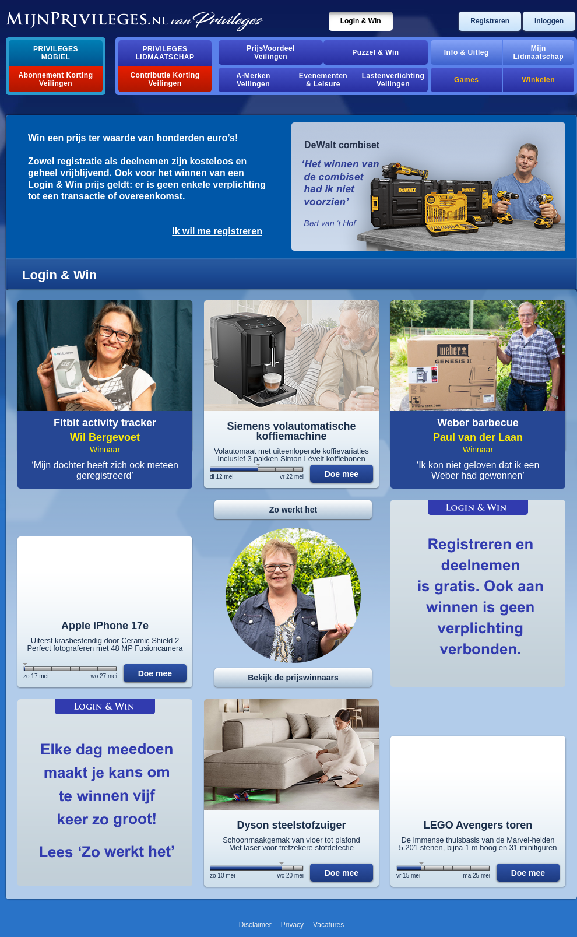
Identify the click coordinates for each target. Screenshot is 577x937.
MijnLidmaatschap (538, 52)
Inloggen (549, 21)
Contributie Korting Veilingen (164, 79)
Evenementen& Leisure (323, 80)
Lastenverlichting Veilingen (393, 80)
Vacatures (328, 925)
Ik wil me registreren (217, 231)
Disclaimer (255, 925)
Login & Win (360, 21)
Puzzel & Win (375, 52)
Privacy (292, 925)
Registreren (489, 21)
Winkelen (538, 80)
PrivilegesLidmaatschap (165, 53)
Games (466, 80)
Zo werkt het (293, 509)
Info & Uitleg (466, 52)
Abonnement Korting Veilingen (56, 79)
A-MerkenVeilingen (253, 80)
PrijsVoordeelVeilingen (271, 52)
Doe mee (341, 474)
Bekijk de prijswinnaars (293, 677)
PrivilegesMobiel (55, 53)
